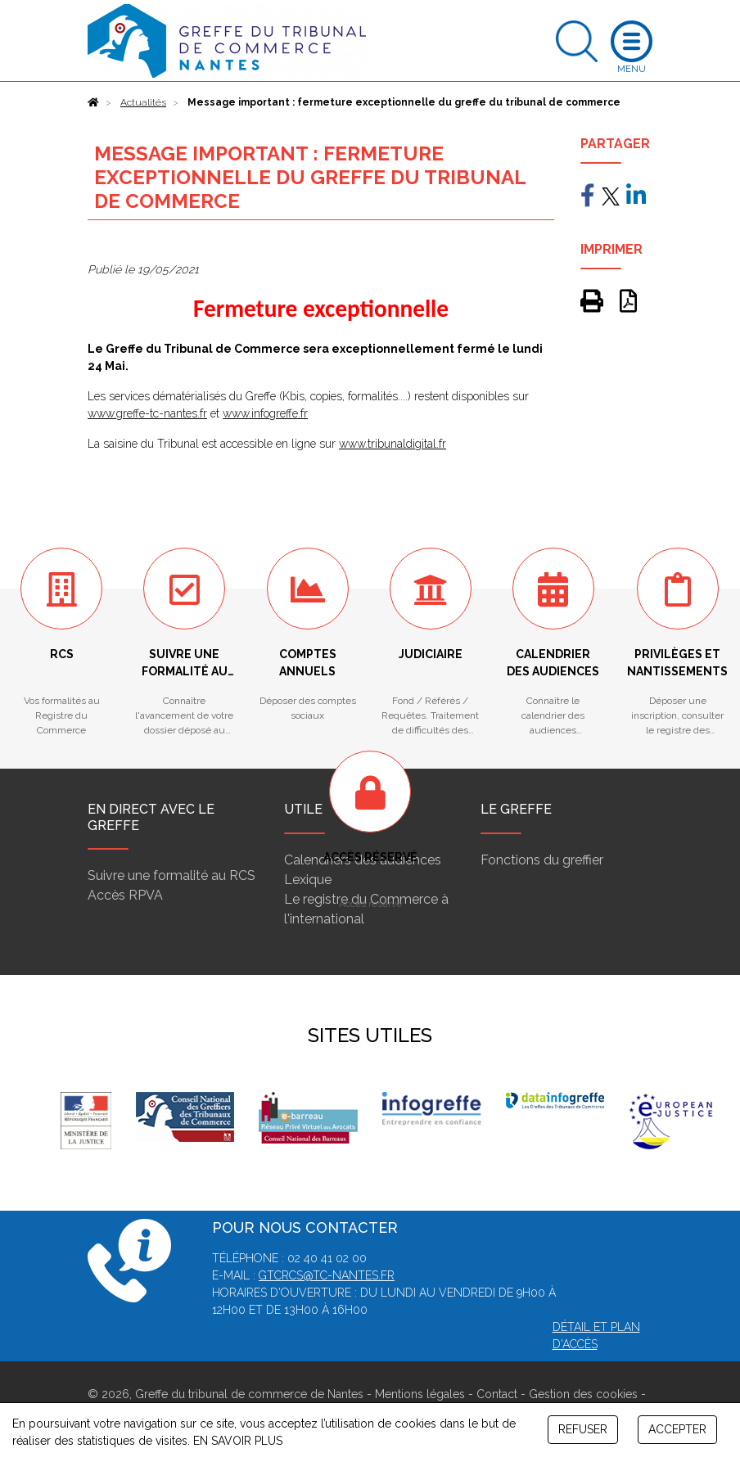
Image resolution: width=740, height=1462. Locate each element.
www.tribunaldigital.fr (392, 443)
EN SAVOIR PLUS (237, 1440)
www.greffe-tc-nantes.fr (147, 413)
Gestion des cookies (583, 1394)
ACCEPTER (677, 1429)
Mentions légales (420, 1394)
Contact (496, 1394)
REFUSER (582, 1429)
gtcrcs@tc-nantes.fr (327, 1275)
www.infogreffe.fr (265, 413)
